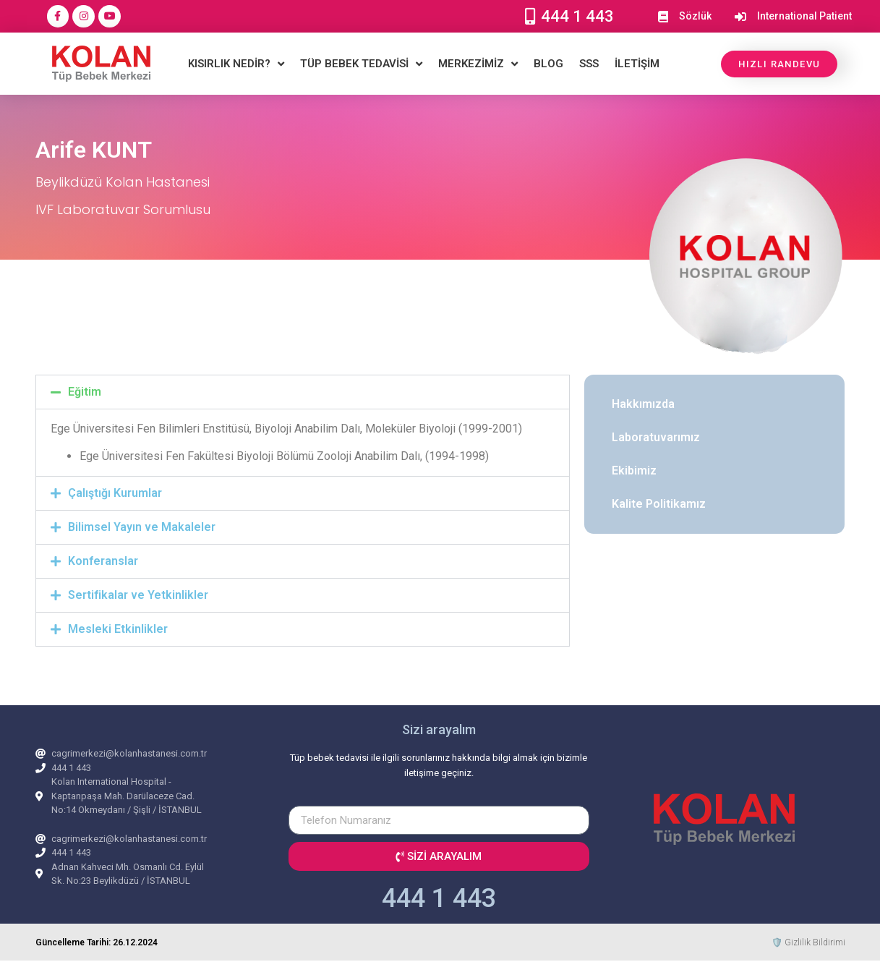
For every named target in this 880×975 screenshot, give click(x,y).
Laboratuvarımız (656, 437)
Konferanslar (103, 561)
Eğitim (84, 392)
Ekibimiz (634, 470)
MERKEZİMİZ (478, 64)
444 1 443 (439, 898)
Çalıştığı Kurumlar (115, 493)
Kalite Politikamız (659, 504)
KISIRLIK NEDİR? (236, 64)
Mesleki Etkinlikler (118, 629)
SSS (589, 63)
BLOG (548, 63)
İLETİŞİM (637, 63)
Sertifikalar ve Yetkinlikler (138, 595)
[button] (303, 392)
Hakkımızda (643, 404)
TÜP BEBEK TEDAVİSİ (361, 64)
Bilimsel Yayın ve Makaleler (141, 527)
